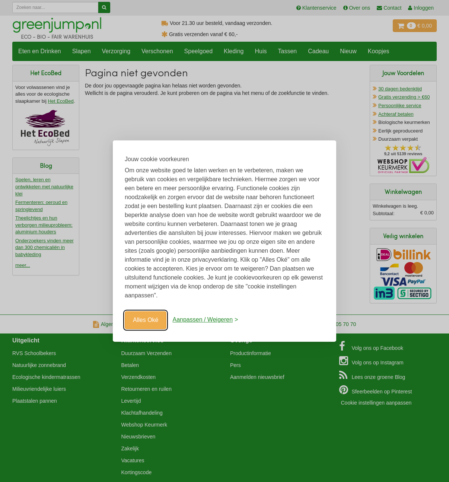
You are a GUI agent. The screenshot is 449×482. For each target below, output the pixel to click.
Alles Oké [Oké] (145, 320)
